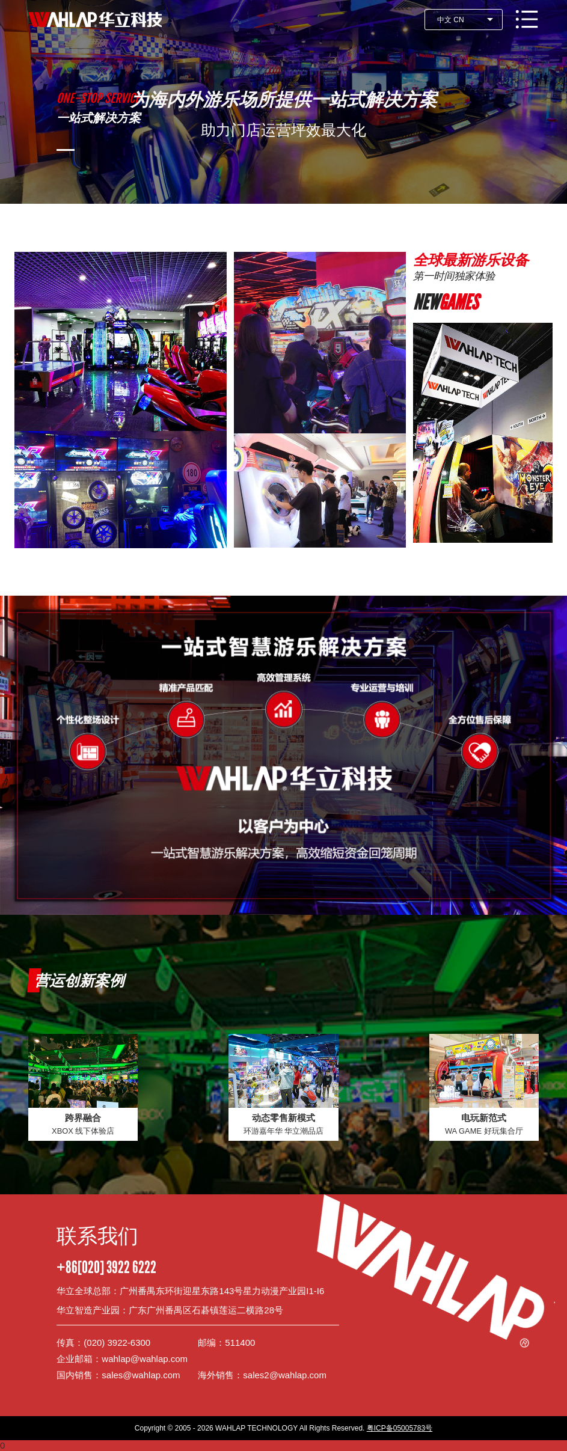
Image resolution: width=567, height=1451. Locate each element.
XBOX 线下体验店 (83, 1130)
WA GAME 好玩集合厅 (484, 1130)
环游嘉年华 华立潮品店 (284, 1130)
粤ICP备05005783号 (399, 1428)
